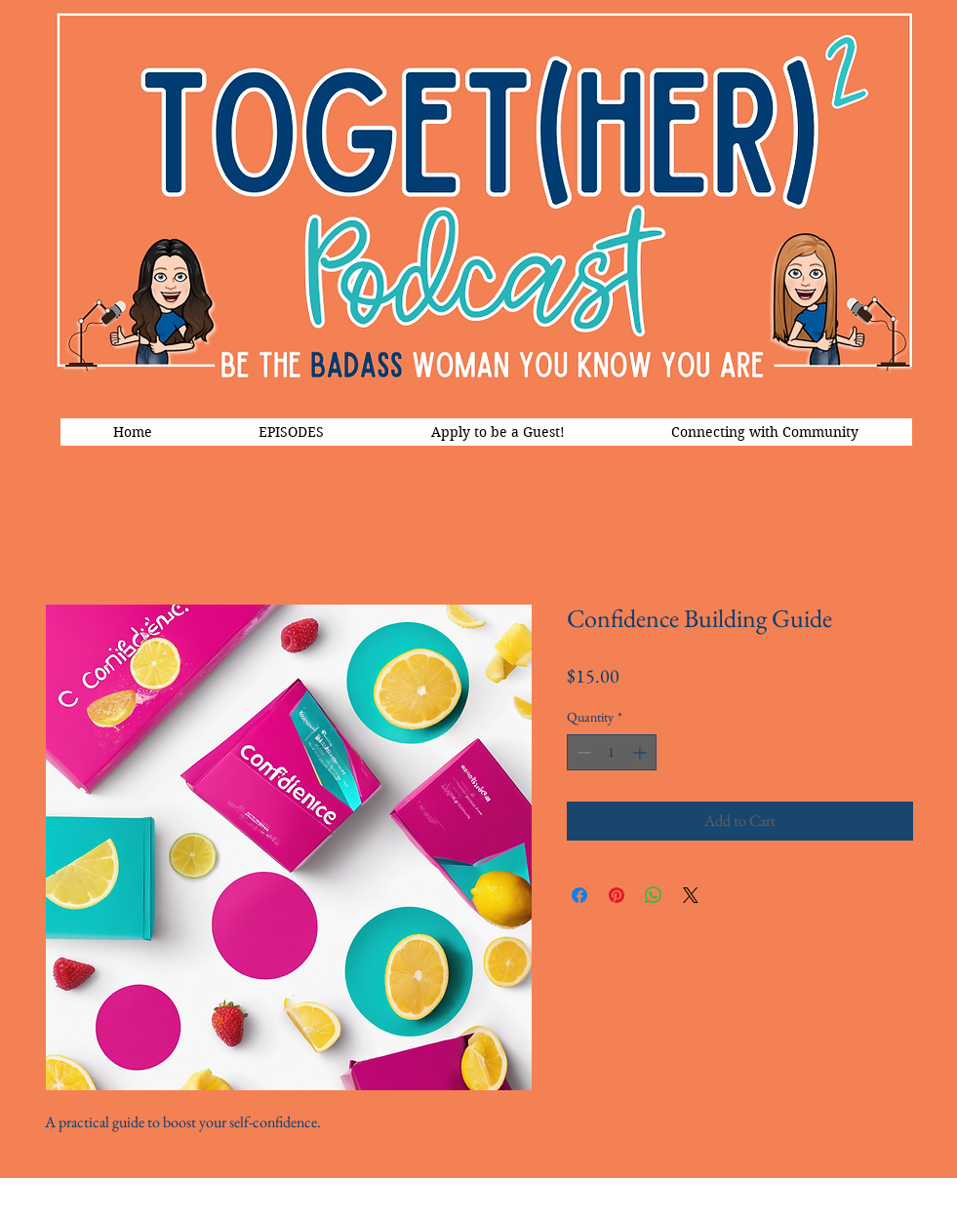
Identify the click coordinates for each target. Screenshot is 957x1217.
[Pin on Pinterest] (616, 895)
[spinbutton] (611, 752)
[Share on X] (690, 895)
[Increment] (641, 752)
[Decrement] (582, 752)
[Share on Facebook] (579, 895)
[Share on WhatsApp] (653, 895)
